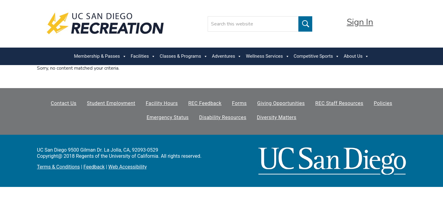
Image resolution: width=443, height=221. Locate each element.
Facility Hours (162, 103)
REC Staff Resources (339, 103)
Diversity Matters (277, 117)
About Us (356, 56)
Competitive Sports (317, 56)
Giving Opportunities (281, 103)
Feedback (94, 167)
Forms (239, 103)
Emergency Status (167, 117)
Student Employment (111, 103)
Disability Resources (222, 117)
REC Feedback (205, 103)
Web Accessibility (127, 167)
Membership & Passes (100, 56)
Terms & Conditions (58, 167)
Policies (383, 103)
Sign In (360, 22)
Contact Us (64, 103)
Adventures (226, 56)
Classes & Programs (184, 56)
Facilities (143, 56)
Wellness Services (267, 56)
